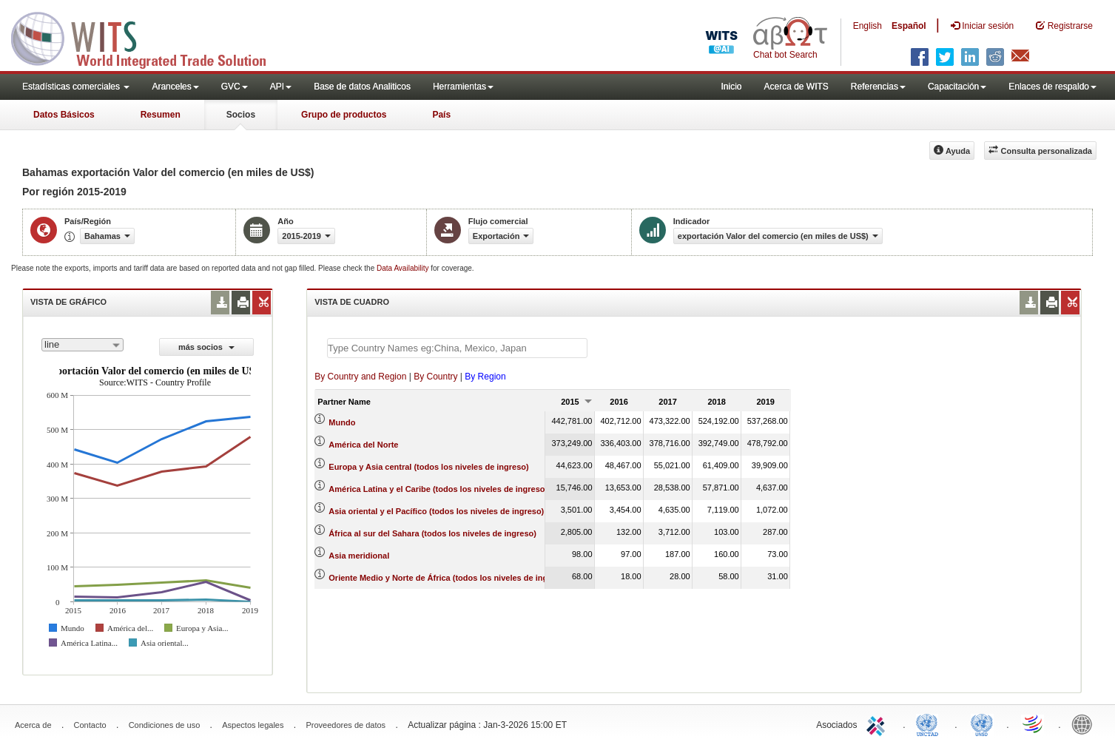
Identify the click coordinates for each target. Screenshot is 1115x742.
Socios (240, 114)
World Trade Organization (1033, 723)
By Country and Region (360, 376)
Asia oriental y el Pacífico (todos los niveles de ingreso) (436, 511)
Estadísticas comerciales (75, 86)
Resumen (161, 114)
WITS (148, 37)
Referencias (878, 86)
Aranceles (175, 86)
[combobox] (82, 344)
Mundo (342, 422)
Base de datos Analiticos (362, 86)
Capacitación (957, 86)
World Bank (1085, 723)
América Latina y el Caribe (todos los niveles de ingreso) (438, 489)
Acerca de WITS (796, 86)
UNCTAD (930, 723)
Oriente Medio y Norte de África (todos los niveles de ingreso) (448, 577)
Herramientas (463, 86)
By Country (435, 376)
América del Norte (363, 444)
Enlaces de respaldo (1052, 86)
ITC (878, 723)
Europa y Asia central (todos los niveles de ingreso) (428, 466)
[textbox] (457, 348)
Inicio (731, 86)
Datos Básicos (64, 114)
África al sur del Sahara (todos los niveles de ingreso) (432, 533)
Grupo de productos (343, 114)
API (281, 86)
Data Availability (404, 268)
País (441, 114)
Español (909, 26)
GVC (234, 86)
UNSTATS (982, 723)
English (867, 26)
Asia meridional (359, 555)
